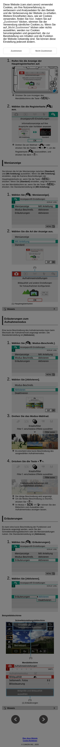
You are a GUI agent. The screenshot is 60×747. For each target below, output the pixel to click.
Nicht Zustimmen (18, 27)
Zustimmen (11, 21)
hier (31, 19)
